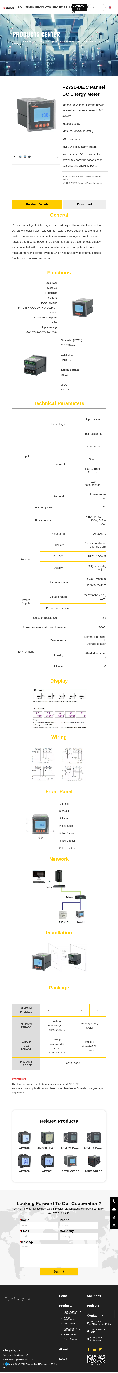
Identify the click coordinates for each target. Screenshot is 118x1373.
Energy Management (48, 41)
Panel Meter (68, 41)
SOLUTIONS (26, 7)
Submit (59, 1272)
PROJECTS (59, 7)
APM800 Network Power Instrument (86, 183)
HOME (16, 41)
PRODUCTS (43, 7)
